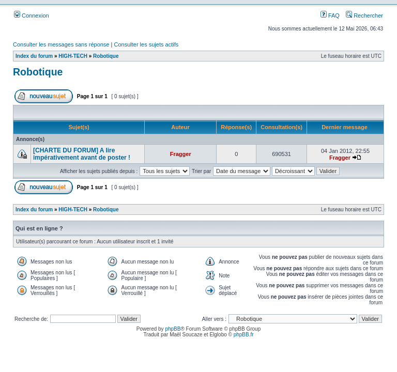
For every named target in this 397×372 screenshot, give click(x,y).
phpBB (172, 329)
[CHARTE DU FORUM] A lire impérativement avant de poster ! (81, 154)
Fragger (180, 154)
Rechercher (364, 15)
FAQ (330, 15)
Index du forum (34, 56)
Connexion (31, 15)
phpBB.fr (244, 334)
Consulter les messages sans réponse (61, 44)
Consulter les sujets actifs (146, 44)
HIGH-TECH (72, 56)
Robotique (105, 56)
